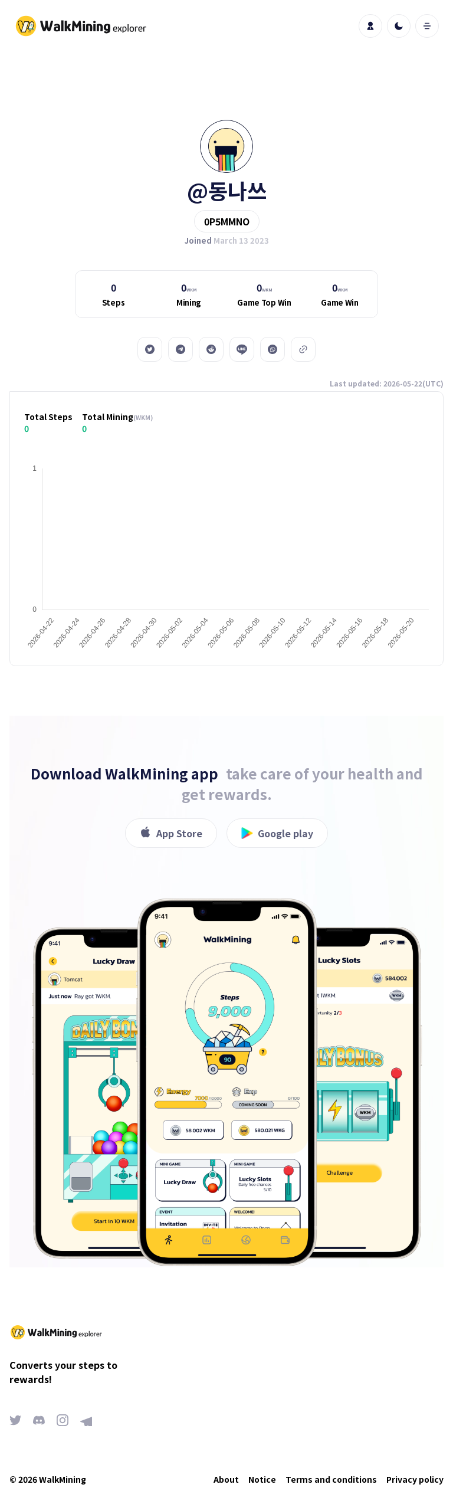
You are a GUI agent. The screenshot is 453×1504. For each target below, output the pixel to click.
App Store (171, 833)
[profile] (370, 26)
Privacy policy (415, 1479)
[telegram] (180, 349)
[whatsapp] (272, 349)
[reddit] (211, 349)
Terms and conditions (331, 1479)
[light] (399, 26)
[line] (242, 349)
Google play (277, 833)
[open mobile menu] (427, 26)
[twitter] (150, 349)
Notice (262, 1479)
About (226, 1479)
